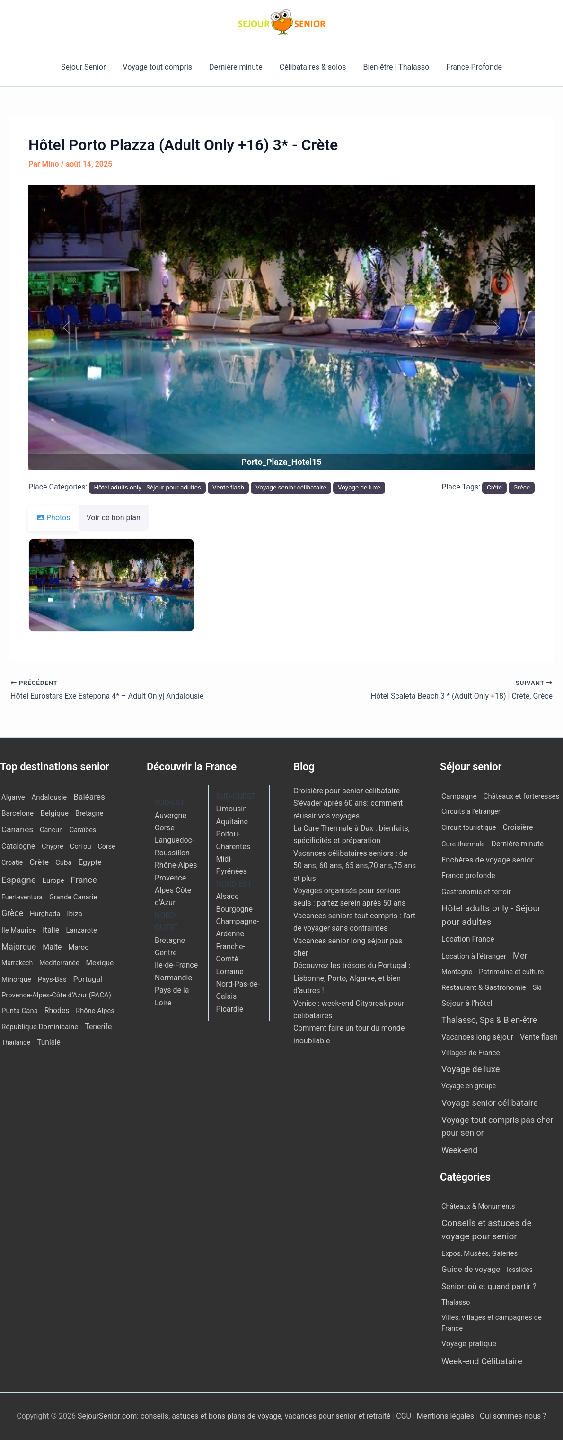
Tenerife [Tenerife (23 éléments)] (98, 1026)
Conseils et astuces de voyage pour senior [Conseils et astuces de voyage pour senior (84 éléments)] (486, 1230)
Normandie (173, 977)
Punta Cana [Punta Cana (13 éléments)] (19, 1010)
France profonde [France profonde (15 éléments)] (468, 875)
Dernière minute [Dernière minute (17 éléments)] (518, 843)
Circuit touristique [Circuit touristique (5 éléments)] (468, 827)
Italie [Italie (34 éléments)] (51, 929)
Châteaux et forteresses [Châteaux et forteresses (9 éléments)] (522, 796)
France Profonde (469, 66)
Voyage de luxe (359, 487)
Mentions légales (445, 1416)
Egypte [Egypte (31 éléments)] (90, 862)
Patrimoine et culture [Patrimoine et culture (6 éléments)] (511, 972)
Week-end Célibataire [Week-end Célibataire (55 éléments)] (481, 1361)
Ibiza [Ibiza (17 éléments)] (74, 913)
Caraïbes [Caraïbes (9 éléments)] (83, 830)
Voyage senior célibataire (290, 487)
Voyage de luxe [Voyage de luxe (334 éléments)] (470, 1069)
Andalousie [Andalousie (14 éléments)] (49, 797)
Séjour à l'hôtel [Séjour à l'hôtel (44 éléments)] (467, 1003)
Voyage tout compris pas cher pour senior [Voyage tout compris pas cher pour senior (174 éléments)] (497, 1126)
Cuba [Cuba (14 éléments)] (63, 862)
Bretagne (170, 940)
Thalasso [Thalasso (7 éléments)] (455, 1302)
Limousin (231, 808)
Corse (165, 827)
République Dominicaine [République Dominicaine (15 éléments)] (39, 1026)
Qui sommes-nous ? (513, 1416)
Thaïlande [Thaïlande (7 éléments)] (15, 1042)
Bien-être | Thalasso (394, 66)
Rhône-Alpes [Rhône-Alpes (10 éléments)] (95, 1011)
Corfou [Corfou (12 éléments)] (80, 846)
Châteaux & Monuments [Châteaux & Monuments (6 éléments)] (478, 1206)
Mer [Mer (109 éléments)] (520, 955)
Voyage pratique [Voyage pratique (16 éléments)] (468, 1343)
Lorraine (230, 971)
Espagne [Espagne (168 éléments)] (18, 879)
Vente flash (228, 487)
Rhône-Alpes (176, 865)
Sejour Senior (88, 66)
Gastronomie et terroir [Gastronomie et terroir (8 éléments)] (476, 892)
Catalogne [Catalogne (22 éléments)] (18, 846)
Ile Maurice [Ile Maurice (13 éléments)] (18, 930)
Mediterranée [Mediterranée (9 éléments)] (59, 963)
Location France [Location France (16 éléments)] (467, 938)
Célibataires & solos (312, 66)
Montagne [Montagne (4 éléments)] (456, 972)
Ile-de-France (176, 964)
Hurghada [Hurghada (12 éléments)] (45, 913)
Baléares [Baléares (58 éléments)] (89, 796)
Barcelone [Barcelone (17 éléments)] (17, 813)
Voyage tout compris (160, 66)
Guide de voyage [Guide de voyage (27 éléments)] (470, 1269)
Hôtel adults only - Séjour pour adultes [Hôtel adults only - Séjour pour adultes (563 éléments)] (491, 915)
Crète (494, 487)
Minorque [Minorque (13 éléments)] (16, 979)
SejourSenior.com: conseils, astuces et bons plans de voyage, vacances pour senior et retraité (235, 1416)
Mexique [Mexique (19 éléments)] (100, 963)
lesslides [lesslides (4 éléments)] (520, 1269)
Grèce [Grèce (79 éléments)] (12, 913)
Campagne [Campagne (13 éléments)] (459, 796)
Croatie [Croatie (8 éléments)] (12, 862)
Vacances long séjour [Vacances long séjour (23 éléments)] (477, 1036)
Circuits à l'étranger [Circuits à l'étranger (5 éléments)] (471, 811)
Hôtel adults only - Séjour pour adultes (147, 487)
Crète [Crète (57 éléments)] (39, 862)
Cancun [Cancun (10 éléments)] (51, 830)
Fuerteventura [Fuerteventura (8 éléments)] (22, 897)
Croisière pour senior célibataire (346, 790)
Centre (166, 952)
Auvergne (170, 815)
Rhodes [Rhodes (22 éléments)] (57, 1010)
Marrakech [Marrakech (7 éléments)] (17, 963)
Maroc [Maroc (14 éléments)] (78, 947)
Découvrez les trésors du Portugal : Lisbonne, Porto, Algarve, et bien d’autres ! (352, 978)
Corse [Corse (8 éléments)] (106, 846)
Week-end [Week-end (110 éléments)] (459, 1150)
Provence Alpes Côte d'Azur (173, 890)
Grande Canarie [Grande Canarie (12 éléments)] (73, 897)
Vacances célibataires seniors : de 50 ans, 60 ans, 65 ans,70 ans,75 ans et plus (354, 866)
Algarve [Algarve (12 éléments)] (13, 797)
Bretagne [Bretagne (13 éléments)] (89, 813)
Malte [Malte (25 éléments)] (52, 946)
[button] (66, 327)
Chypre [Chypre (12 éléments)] (52, 846)
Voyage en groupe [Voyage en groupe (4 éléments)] (468, 1086)
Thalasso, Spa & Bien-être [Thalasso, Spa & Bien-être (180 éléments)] (489, 1020)
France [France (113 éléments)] (84, 880)
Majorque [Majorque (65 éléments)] (18, 946)
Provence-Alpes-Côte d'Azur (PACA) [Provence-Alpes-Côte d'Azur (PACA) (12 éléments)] (56, 995)
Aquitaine (232, 821)
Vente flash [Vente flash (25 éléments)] (539, 1036)
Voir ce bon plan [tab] (119, 517)
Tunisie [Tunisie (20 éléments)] (49, 1042)
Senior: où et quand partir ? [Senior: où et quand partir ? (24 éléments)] (489, 1286)
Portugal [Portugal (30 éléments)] (87, 979)
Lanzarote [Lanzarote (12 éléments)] (81, 930)
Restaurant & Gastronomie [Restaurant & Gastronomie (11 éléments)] (483, 987)
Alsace (227, 896)
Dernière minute (237, 66)
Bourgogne (234, 909)
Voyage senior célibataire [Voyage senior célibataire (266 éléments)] (489, 1103)
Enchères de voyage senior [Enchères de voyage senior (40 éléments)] (487, 859)
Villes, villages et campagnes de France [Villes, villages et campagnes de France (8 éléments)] (491, 1323)
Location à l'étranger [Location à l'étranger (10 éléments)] (473, 956)
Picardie (230, 1008)
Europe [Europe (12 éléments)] (53, 880)
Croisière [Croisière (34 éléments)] (517, 827)
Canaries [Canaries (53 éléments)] (17, 829)
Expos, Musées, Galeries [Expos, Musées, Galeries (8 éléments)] (479, 1253)
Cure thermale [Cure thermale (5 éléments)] (463, 844)
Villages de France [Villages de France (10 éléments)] (470, 1053)
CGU (404, 1416)
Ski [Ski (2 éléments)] (537, 987)
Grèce (521, 487)
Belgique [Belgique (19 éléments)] (54, 813)
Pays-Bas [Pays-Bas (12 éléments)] (52, 979)
